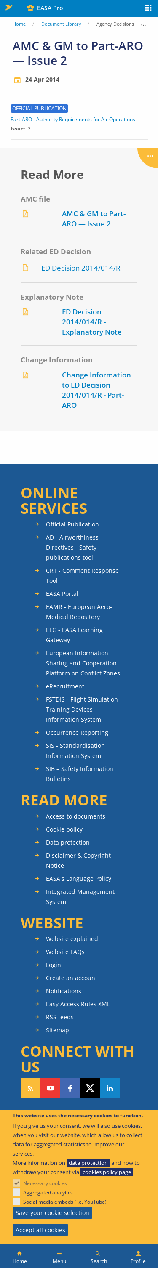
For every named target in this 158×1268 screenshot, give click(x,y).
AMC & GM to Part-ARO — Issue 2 (94, 219)
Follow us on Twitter (90, 1088)
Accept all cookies (40, 1230)
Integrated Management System (80, 897)
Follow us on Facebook (70, 1088)
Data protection (68, 842)
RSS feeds (60, 1017)
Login (53, 965)
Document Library (61, 24)
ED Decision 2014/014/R (81, 268)
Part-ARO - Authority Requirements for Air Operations (73, 119)
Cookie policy (64, 829)
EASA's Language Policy (78, 879)
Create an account (71, 978)
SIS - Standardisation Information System (75, 751)
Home (19, 24)
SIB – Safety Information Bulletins (79, 774)
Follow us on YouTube (50, 1088)
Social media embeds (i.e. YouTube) (65, 1201)
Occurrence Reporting (77, 732)
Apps (148, 9)
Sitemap (57, 1030)
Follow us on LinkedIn (110, 1088)
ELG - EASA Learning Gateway (74, 635)
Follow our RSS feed (30, 1088)
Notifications (63, 991)
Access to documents (75, 816)
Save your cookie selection (52, 1213)
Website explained (72, 939)
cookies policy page (107, 1172)
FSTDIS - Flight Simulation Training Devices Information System (82, 709)
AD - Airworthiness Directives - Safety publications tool (72, 547)
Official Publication (72, 524)
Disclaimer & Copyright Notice (78, 860)
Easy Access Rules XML (78, 1004)
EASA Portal (62, 594)
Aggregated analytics (48, 1192)
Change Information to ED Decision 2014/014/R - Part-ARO (96, 390)
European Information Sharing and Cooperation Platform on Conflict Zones (83, 663)
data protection (88, 1163)
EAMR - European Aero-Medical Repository (79, 612)
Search (99, 1261)
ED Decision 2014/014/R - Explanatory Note (92, 322)
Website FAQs (65, 952)
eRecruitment (65, 686)
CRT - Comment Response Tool (82, 575)
